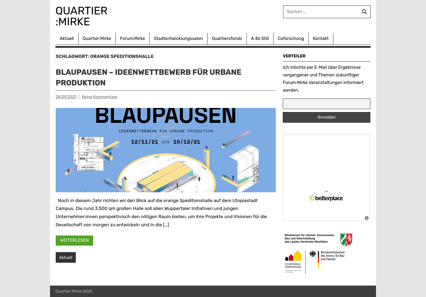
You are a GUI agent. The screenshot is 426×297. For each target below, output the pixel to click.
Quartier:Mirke (97, 38)
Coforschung (291, 38)
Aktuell (67, 38)
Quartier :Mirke (82, 16)
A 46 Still (260, 38)
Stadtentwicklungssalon (178, 38)
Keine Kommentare (99, 96)
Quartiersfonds (227, 38)
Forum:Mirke (132, 38)
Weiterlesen (74, 240)
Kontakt (321, 38)
